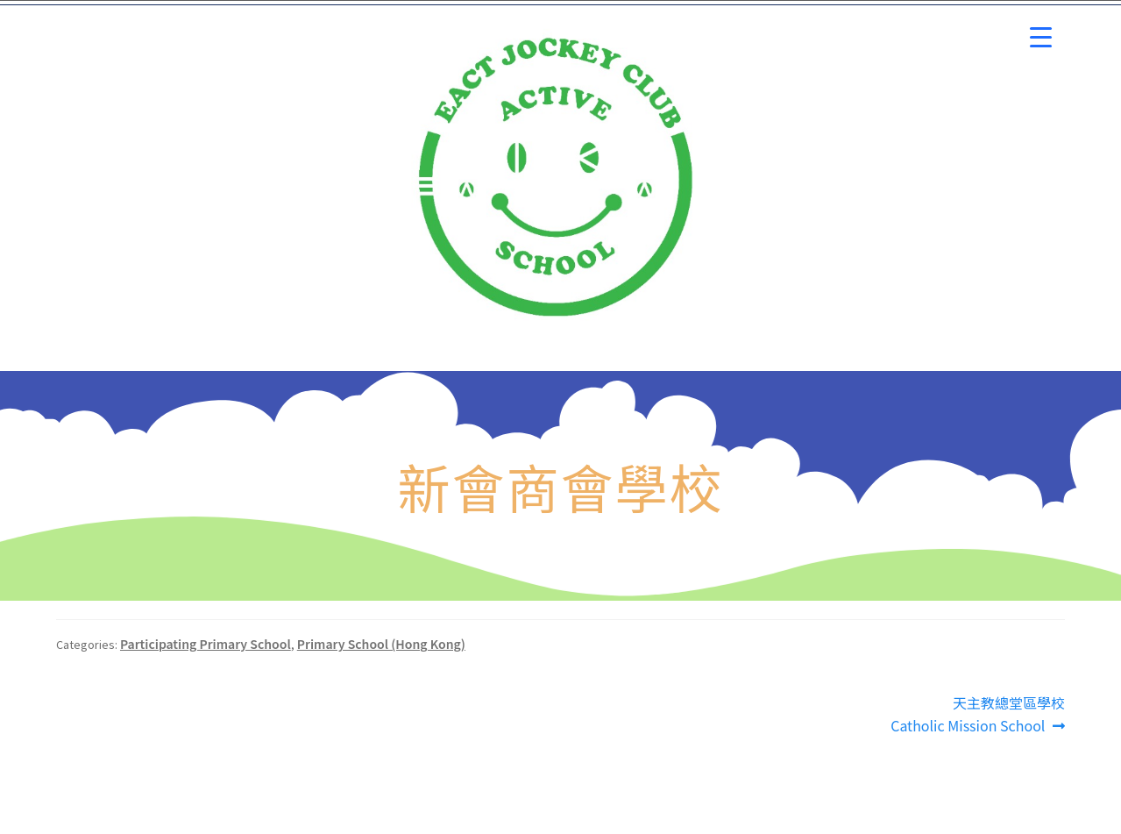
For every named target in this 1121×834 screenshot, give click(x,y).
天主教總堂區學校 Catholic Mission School (977, 714)
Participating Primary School (205, 643)
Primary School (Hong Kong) (381, 643)
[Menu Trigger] (1041, 37)
